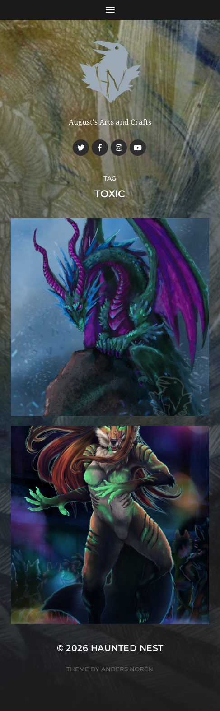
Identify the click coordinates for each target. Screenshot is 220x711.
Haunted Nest (127, 648)
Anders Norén (127, 669)
